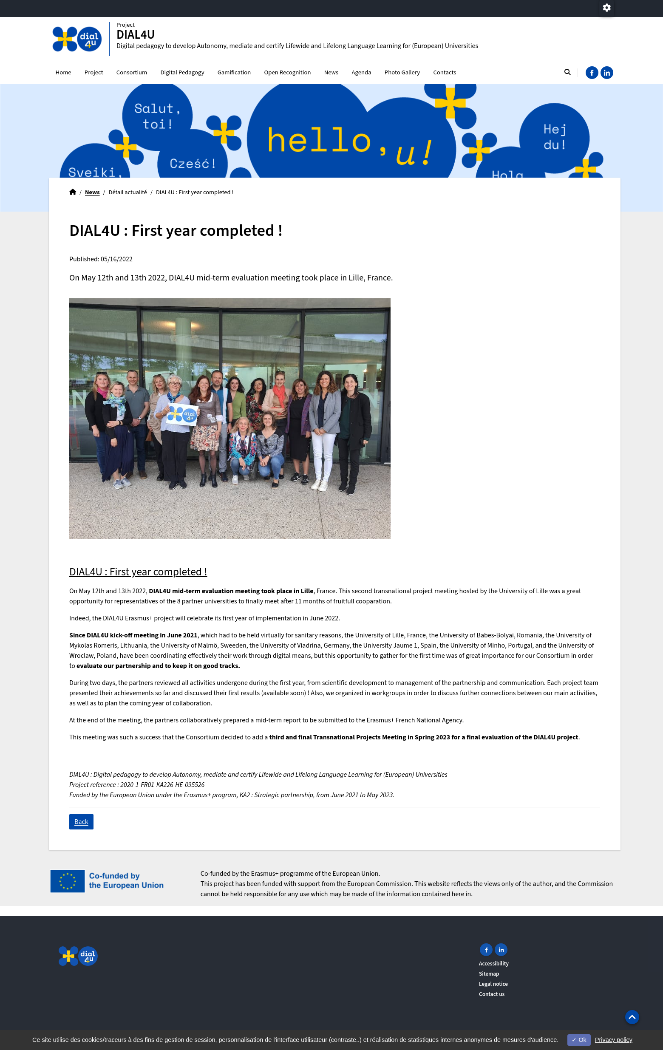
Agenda (361, 72)
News (331, 72)
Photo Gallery (402, 72)
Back (81, 821)
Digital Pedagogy (182, 72)
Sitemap (489, 974)
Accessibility (494, 963)
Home (63, 72)
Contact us (491, 994)
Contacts (444, 72)
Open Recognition (287, 72)
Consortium (131, 72)
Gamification (234, 72)
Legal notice (493, 984)
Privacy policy (613, 1039)
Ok (579, 1039)
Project (94, 72)
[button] (632, 1017)
